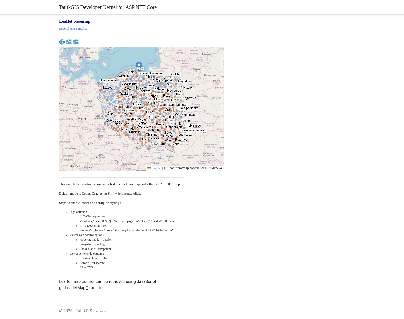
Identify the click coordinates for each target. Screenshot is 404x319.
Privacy (100, 311)
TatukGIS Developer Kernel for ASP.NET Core (108, 7)
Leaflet (154, 168)
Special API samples (73, 28)
